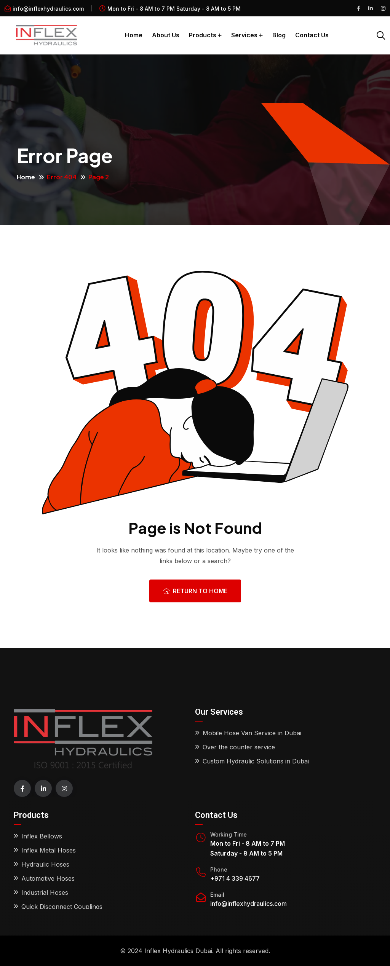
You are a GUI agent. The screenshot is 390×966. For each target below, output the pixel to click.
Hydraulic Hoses (45, 864)
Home (133, 35)
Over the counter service (239, 747)
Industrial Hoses (44, 892)
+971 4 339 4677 (235, 878)
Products (202, 35)
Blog (279, 35)
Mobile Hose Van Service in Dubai (252, 733)
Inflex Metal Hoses (48, 850)
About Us (165, 35)
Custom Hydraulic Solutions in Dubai (256, 761)
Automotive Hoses (48, 878)
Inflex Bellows (41, 836)
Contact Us (312, 35)
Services (244, 35)
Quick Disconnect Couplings (61, 906)
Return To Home (195, 591)
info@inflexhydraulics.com (48, 8)
